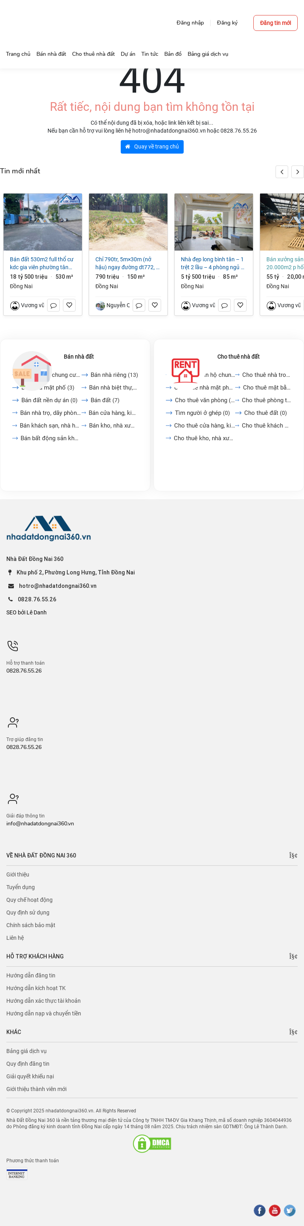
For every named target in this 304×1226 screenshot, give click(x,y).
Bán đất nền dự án (49, 400)
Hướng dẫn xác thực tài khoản (43, 1001)
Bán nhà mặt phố (47, 387)
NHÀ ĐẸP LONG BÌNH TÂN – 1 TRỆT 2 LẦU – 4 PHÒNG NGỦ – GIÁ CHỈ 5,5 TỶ (212, 263)
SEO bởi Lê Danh (26, 612)
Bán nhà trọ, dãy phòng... (51, 412)
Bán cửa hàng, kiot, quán (113, 412)
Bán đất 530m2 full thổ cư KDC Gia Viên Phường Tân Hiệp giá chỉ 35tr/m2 (42, 263)
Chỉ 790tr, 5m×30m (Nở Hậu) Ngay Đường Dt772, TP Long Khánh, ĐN (128, 263)
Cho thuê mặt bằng (267, 387)
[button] (297, 171)
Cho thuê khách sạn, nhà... (267, 425)
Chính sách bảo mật (30, 925)
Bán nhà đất (79, 357)
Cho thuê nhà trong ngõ (267, 374)
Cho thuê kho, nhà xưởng (204, 438)
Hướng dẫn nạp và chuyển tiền (43, 1013)
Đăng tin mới (275, 23)
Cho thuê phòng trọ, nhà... (267, 400)
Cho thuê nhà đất (238, 357)
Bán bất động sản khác (51, 438)
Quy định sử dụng (27, 912)
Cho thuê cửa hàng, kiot (204, 425)
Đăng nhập (190, 23)
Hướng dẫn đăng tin (30, 975)
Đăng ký (227, 23)
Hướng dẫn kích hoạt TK (36, 988)
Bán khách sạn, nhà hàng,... (51, 425)
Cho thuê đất (265, 412)
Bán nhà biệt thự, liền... (114, 387)
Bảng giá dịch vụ (26, 1051)
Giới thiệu (17, 874)
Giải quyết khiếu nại (30, 1076)
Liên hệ (15, 938)
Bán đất (105, 400)
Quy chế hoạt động (29, 900)
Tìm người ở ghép (202, 412)
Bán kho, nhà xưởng (113, 425)
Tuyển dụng (20, 887)
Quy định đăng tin (27, 1064)
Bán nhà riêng (114, 374)
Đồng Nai (21, 286)
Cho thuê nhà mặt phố (204, 387)
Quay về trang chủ (152, 146)
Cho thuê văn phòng (205, 400)
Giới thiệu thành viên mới (36, 1089)
